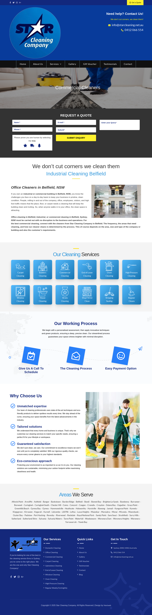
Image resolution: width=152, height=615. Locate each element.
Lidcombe (56, 512)
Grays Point (132, 505)
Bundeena (124, 501)
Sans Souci (112, 515)
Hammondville (57, 508)
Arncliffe (28, 501)
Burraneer (135, 501)
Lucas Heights (83, 512)
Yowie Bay (82, 522)
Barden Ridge (68, 501)
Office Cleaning (51, 552)
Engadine (121, 505)
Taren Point (68, 518)
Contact (128, 64)
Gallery (72, 64)
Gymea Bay (36, 508)
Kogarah (38, 512)
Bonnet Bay (96, 501)
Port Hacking (39, 515)
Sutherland (16, 518)
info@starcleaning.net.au (123, 557)
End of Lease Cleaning (54, 570)
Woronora (135, 518)
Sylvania (42, 518)
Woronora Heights (121, 518)
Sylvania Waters (55, 518)
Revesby (50, 515)
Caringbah (28, 505)
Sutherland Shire (30, 518)
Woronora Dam (104, 518)
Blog (81, 574)
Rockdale (71, 515)
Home (23, 64)
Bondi (86, 501)
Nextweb (107, 605)
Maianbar (95, 512)
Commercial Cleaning (53, 557)
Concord (73, 505)
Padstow (28, 515)
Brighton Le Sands (110, 501)
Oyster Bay (18, 515)
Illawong (101, 508)
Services (55, 64)
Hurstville (92, 508)
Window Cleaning (52, 574)
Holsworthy (81, 508)
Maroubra (105, 512)
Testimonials (110, 64)
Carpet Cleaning (51, 561)
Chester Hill (56, 505)
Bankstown (56, 501)
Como (65, 505)
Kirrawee (28, 512)
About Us (38, 64)
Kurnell (47, 512)
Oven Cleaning (51, 579)
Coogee (82, 505)
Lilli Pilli (65, 512)
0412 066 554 (119, 552)
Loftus (72, 512)
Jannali (110, 508)
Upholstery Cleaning (53, 566)
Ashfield (37, 501)
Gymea (45, 508)
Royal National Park (85, 515)
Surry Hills (134, 515)
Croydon (100, 505)
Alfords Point (17, 501)
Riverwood (61, 515)
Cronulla (91, 505)
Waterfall (79, 518)
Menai (114, 512)
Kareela (133, 508)
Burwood (18, 505)
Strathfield (123, 515)
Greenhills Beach (22, 508)
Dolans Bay (111, 505)
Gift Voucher (90, 64)
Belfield (79, 501)
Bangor (46, 501)
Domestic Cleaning (52, 548)
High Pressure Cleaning (54, 583)
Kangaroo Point (121, 508)
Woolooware (90, 518)
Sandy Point (101, 515)
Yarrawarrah (71, 522)
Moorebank (133, 512)
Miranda (123, 512)
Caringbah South (42, 505)
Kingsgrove (18, 512)
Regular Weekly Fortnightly (56, 588)
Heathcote (69, 508)
